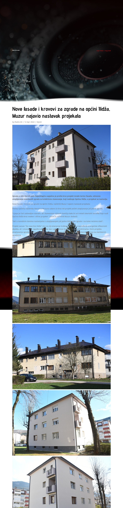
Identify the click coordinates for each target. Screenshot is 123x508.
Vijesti (39, 122)
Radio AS (18, 122)
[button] (61, 158)
